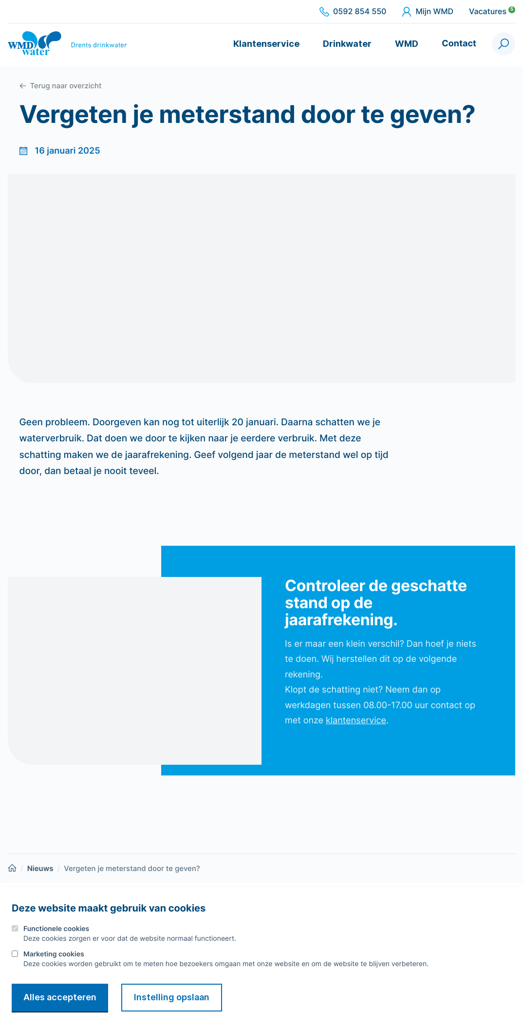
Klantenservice (266, 44)
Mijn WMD (427, 12)
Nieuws (40, 868)
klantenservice (356, 720)
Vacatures (492, 12)
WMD (406, 44)
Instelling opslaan (171, 997)
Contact (459, 44)
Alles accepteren (59, 997)
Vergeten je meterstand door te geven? (132, 868)
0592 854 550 (352, 12)
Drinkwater (347, 44)
